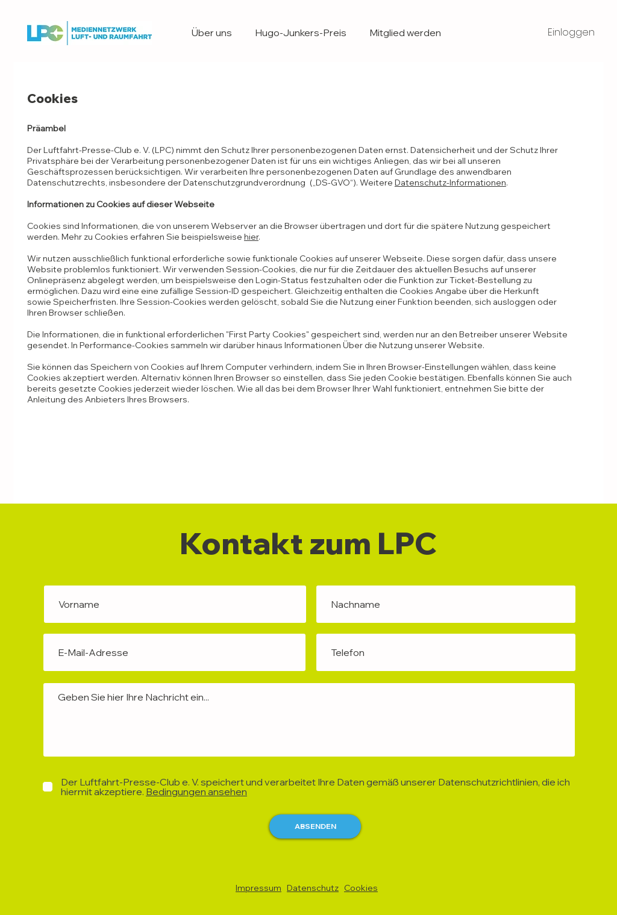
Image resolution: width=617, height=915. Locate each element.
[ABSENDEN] (315, 826)
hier (251, 236)
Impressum (258, 887)
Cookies (361, 887)
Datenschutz (313, 887)
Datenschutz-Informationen (450, 182)
